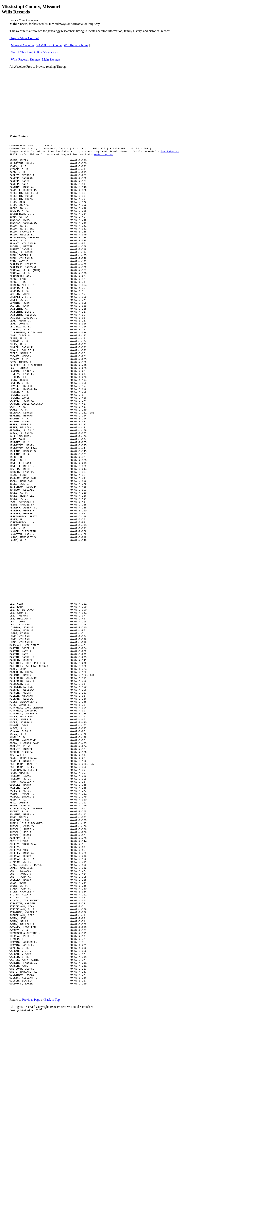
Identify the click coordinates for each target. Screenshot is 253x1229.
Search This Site (21, 52)
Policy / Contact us (46, 52)
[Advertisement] (126, 99)
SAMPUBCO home (49, 45)
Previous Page (31, 1156)
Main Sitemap (51, 59)
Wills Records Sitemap (25, 59)
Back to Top (52, 1156)
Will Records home (76, 45)
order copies (103, 156)
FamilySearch (169, 153)
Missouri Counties (22, 45)
